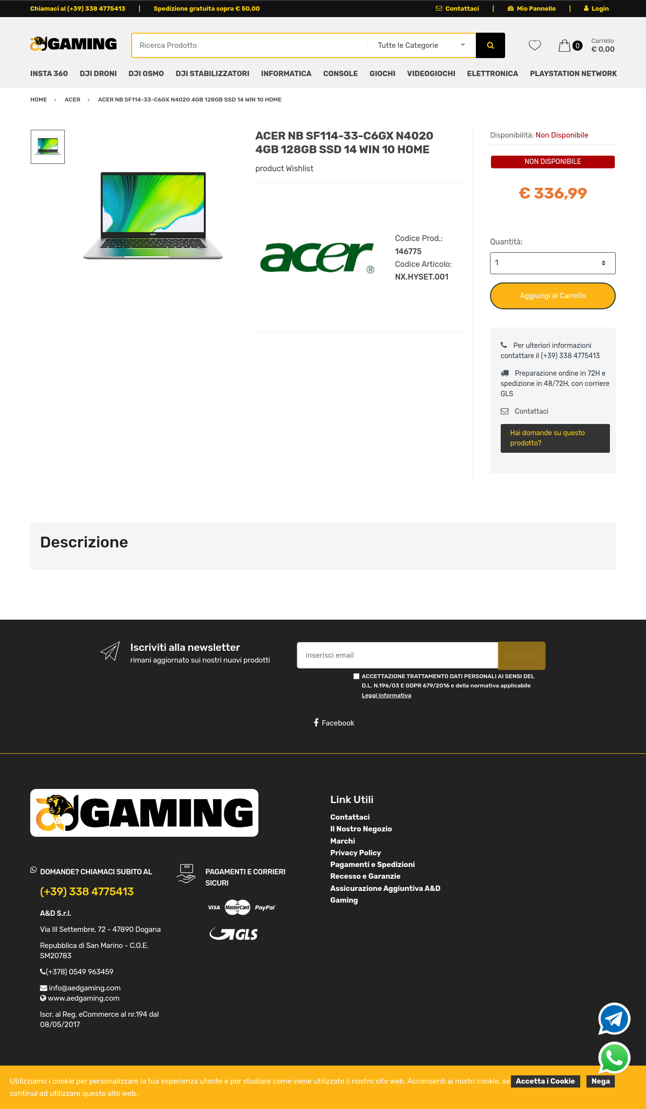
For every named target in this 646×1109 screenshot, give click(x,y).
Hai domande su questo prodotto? (547, 438)
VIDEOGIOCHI (431, 73)
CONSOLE (340, 73)
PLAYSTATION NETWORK (573, 73)
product (269, 168)
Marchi (343, 841)
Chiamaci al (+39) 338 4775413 (77, 8)
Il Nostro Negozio (361, 829)
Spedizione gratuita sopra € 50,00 (207, 8)
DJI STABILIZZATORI (212, 73)
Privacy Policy (356, 852)
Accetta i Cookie (545, 1081)
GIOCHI (382, 73)
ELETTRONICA (492, 73)
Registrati (521, 655)
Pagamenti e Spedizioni (373, 864)
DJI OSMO (146, 73)
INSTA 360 (49, 73)
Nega (600, 1081)
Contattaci (457, 8)
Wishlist (299, 168)
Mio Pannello (532, 8)
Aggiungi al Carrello (553, 295)
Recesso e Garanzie (366, 876)
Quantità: (506, 241)
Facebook (333, 723)
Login (596, 8)
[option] (153, 217)
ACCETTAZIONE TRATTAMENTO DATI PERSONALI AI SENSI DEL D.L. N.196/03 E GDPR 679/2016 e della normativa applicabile (448, 686)
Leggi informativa (386, 695)
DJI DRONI (98, 73)
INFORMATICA (286, 73)
